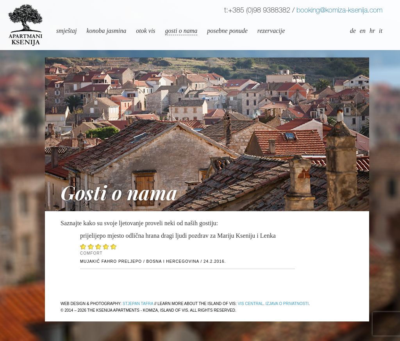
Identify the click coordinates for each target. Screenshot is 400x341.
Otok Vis (145, 30)
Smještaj (66, 30)
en (363, 30)
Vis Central (250, 304)
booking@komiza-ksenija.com (339, 10)
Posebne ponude (227, 30)
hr (372, 30)
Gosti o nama (181, 30)
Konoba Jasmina (106, 30)
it (380, 30)
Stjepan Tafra (138, 304)
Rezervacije (271, 30)
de (353, 30)
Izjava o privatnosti (287, 304)
